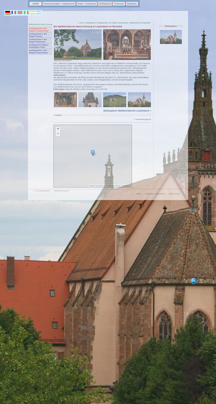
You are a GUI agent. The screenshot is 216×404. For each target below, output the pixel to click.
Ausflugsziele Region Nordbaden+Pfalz (38, 46)
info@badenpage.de (61, 191)
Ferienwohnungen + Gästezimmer (59, 3)
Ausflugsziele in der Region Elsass (38, 35)
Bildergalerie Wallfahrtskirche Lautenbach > (127, 110)
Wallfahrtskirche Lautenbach (140, 23)
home (82, 23)
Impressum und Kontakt (155, 194)
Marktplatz (132, 3)
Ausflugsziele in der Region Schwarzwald (38, 29)
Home (138, 194)
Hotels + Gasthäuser (86, 3)
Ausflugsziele (105, 3)
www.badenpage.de (42, 191)
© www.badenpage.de (142, 119)
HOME (35, 3)
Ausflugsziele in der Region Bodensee (38, 40)
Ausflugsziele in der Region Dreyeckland (38, 51)
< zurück (57, 115)
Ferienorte (119, 3)
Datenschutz (174, 194)
